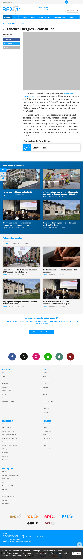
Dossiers (4, 394)
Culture (4, 387)
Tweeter (8, 43)
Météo (45, 434)
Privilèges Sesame (48, 431)
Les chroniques (6, 427)
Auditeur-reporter (72, 2)
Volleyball (45, 383)
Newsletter (5, 503)
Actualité (7, 17)
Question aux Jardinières (9, 445)
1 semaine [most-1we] (16, 243)
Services (48, 17)
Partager (8, 39)
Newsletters (48, 356)
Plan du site (40, 537)
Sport (15, 17)
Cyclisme (45, 387)
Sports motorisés (48, 401)
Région (21, 24)
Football (45, 372)
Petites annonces (48, 438)
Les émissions (6, 424)
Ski (43, 390)
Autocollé (5, 452)
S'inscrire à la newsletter (41, 332)
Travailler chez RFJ (7, 485)
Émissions (23, 17)
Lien (6, 48)
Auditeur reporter (7, 397)
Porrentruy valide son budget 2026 (17, 192)
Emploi (45, 445)
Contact (4, 500)
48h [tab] (7, 243)
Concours (5, 459)
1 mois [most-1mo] (26, 243)
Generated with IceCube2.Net (23, 541)
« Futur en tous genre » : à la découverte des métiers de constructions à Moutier (60, 193)
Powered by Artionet (8, 541)
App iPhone (59, 356)
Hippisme (45, 394)
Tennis (44, 397)
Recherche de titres (8, 431)
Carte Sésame (6, 478)
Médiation (5, 493)
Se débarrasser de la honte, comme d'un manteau (60, 271)
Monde (4, 380)
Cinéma (45, 427)
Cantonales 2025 (60, 17)
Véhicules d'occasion (49, 424)
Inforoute (45, 441)
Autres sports (46, 408)
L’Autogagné (5, 449)
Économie (5, 383)
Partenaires (5, 489)
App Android (70, 356)
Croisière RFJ (73, 17)
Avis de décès (47, 449)
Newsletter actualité (8, 401)
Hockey (45, 376)
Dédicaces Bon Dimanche (9, 438)
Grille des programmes (9, 434)
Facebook (12, 356)
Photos (32, 17)
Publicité (4, 482)
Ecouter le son (35, 147)
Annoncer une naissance (9, 441)
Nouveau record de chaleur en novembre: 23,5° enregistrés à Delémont (20, 271)
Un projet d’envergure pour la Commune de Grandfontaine (60, 224)
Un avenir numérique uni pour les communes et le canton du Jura (17, 224)
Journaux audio (6, 390)
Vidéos (40, 17)
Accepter (76, 553)
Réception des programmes (10, 475)
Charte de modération (8, 496)
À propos (4, 471)
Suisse (4, 376)
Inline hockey (46, 405)
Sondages (5, 456)
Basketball (46, 380)
